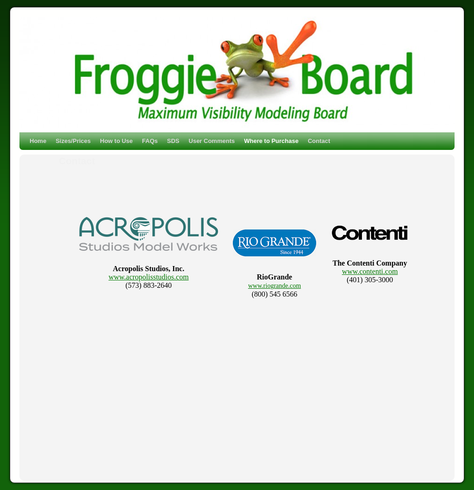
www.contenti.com (370, 271)
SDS (173, 140)
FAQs (150, 140)
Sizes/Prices (73, 140)
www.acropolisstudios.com (148, 277)
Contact (319, 140)
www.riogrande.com (274, 285)
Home (38, 140)
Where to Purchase (271, 140)
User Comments (212, 140)
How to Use (116, 140)
